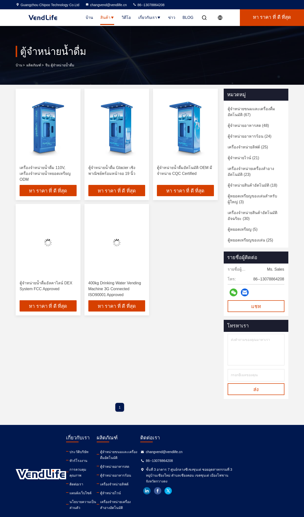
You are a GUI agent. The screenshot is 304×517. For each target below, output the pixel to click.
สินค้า (107, 17)
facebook (223, 490)
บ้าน (89, 17)
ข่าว (171, 17)
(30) (252, 216)
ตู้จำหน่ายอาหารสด (152, 461)
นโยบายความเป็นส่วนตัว (101, 496)
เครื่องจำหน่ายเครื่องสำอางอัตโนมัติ (164, 496)
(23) (251, 172)
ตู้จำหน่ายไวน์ (148, 487)
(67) (251, 112)
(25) (248, 147)
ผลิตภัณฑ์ (33, 65)
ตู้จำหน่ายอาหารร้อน (153, 469)
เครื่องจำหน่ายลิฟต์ (152, 478)
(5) (242, 229)
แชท (256, 306)
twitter (234, 490)
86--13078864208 (148, 5)
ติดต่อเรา (90, 478)
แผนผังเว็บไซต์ (94, 487)
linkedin (212, 490)
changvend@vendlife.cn (106, 5)
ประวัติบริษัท (92, 452)
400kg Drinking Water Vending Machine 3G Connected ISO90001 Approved (114, 289)
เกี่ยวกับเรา (149, 17)
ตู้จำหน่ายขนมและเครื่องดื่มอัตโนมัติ (165, 452)
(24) (249, 136)
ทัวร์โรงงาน (92, 461)
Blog (188, 17)
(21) (243, 158)
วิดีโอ (126, 17)
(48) (248, 125)
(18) (252, 185)
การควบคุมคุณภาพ (97, 469)
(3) (252, 199)
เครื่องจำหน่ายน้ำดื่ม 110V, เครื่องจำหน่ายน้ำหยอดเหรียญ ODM (45, 173)
